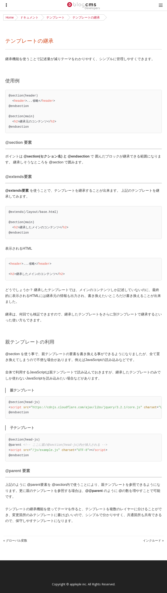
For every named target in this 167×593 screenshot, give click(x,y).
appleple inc (78, 584)
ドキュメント (29, 17)
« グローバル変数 (15, 540)
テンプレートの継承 (86, 17)
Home (10, 17)
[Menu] (6, 5)
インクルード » (153, 540)
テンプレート (55, 17)
